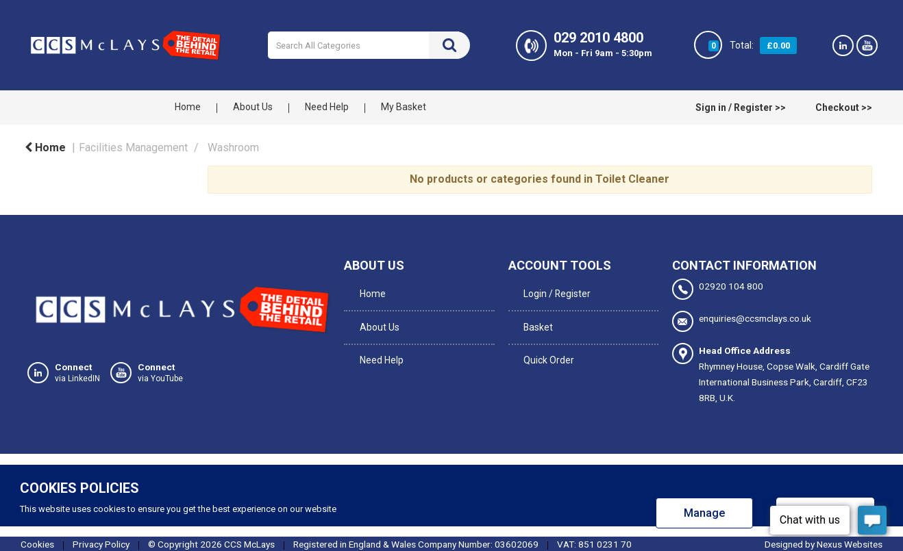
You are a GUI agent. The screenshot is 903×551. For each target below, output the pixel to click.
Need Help (327, 106)
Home (188, 106)
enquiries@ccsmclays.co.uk (741, 320)
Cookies (37, 542)
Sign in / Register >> (740, 107)
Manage (704, 511)
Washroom (233, 147)
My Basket (403, 106)
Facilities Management (133, 147)
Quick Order (546, 347)
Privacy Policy (101, 542)
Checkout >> (843, 107)
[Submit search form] (449, 45)
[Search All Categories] (368, 45)
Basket (536, 319)
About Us (253, 106)
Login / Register (554, 291)
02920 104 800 (717, 289)
